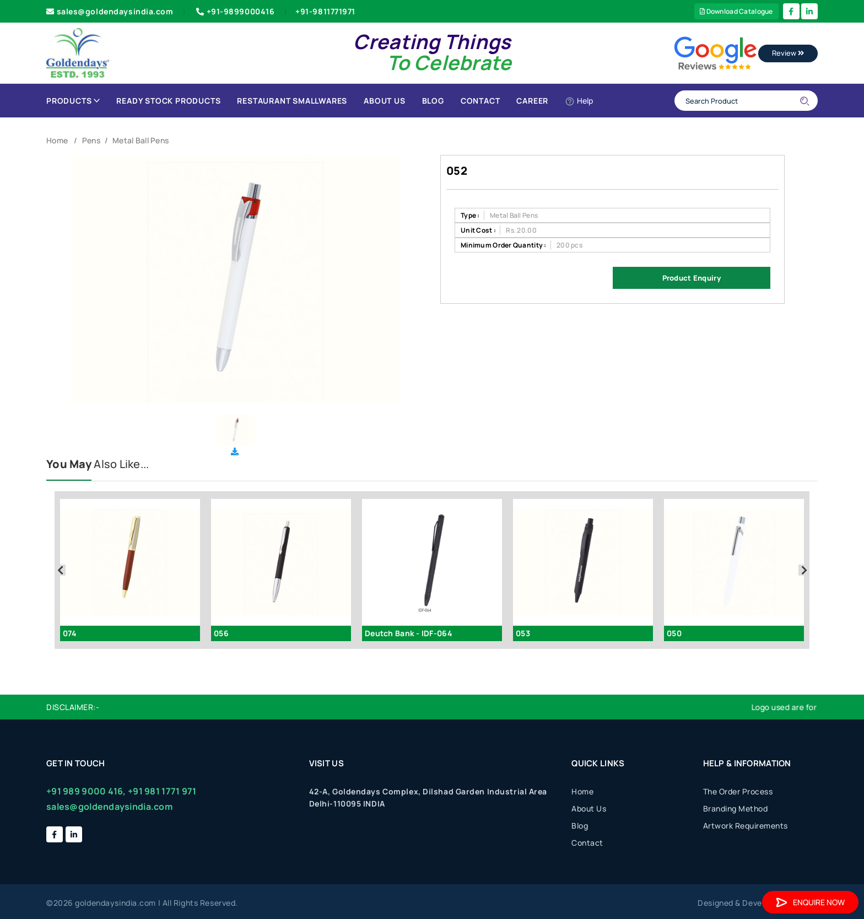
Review (788, 53)
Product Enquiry (691, 278)
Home (57, 140)
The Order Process (738, 791)
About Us (384, 100)
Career (532, 100)
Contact (480, 100)
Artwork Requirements (745, 825)
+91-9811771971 (325, 11)
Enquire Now (810, 902)
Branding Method (735, 808)
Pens (91, 140)
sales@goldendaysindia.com (110, 11)
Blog (433, 100)
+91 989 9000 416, (86, 791)
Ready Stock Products (168, 100)
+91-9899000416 (234, 11)
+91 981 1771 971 (162, 791)
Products (73, 100)
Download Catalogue (736, 11)
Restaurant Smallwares (292, 100)
